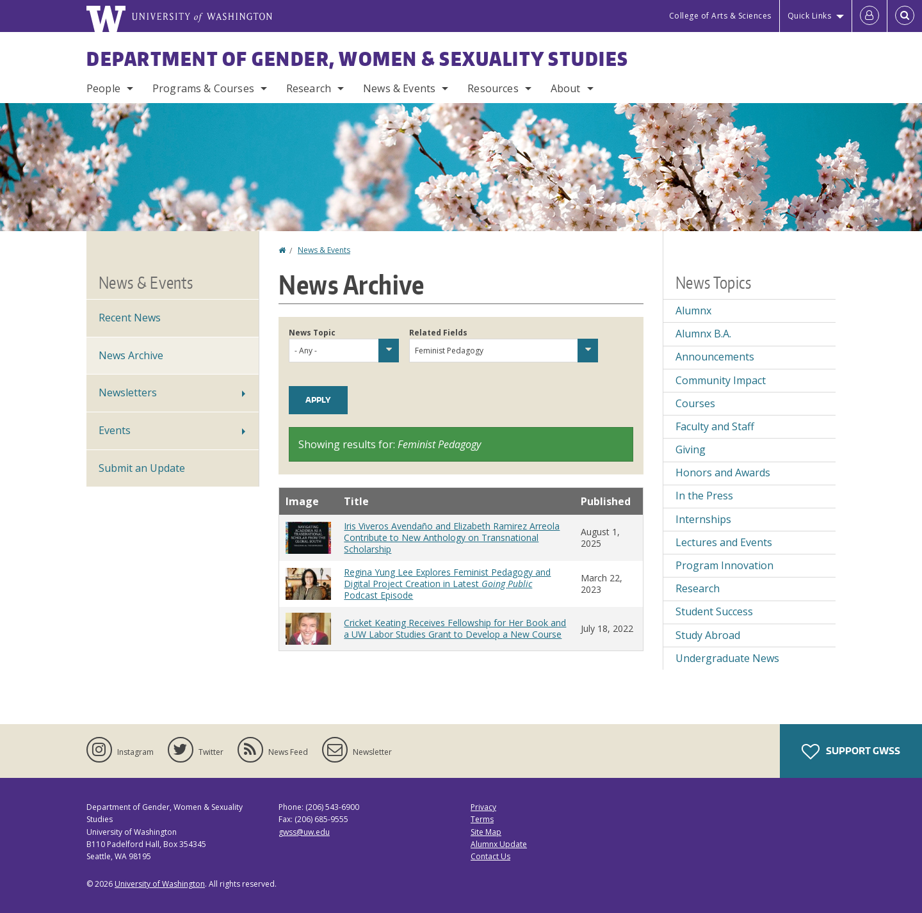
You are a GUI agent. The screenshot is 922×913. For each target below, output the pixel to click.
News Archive (131, 355)
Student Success (714, 611)
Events (115, 430)
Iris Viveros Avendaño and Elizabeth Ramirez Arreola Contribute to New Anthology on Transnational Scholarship (452, 537)
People (103, 88)
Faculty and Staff (714, 426)
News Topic (312, 332)
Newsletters (128, 392)
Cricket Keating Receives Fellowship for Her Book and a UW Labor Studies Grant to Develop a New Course (455, 628)
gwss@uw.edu (304, 832)
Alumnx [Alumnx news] (693, 310)
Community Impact (720, 380)
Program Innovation (724, 565)
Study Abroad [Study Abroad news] (707, 635)
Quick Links (810, 15)
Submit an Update (142, 468)
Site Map (486, 832)
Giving (690, 449)
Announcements (714, 357)
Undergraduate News (727, 658)
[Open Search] (904, 16)
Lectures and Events (723, 542)
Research (308, 88)
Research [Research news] (697, 588)
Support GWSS (851, 752)
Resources (492, 88)
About (566, 88)
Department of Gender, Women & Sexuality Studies (357, 58)
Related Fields (438, 332)
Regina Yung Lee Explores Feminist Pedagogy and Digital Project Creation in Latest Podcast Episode (447, 583)
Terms (482, 819)
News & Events (399, 88)
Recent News (130, 318)
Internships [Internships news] (703, 519)
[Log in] (869, 16)
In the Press (704, 496)
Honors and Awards (722, 472)
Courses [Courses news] (695, 403)
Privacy (483, 807)
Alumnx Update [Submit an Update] (499, 844)
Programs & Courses (203, 88)
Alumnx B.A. (703, 334)
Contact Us (490, 856)
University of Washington (160, 883)
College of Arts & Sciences (720, 15)
